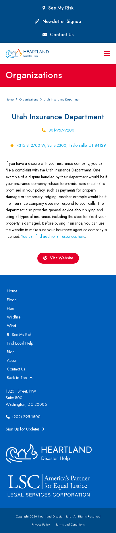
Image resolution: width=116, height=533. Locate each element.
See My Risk (61, 8)
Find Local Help (20, 343)
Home (12, 291)
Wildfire (13, 317)
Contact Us (62, 34)
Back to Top (20, 378)
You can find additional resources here (53, 236)
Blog (11, 352)
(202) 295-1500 (23, 417)
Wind (11, 326)
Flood (12, 300)
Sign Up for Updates (25, 429)
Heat (11, 308)
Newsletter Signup (61, 21)
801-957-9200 (61, 130)
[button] (107, 53)
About (12, 360)
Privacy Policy (41, 524)
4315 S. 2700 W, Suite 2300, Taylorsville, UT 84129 (61, 145)
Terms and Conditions (70, 524)
